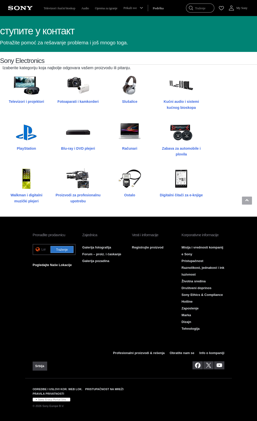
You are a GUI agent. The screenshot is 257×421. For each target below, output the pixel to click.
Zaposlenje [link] (190, 308)
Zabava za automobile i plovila (181, 151)
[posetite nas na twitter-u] (208, 365)
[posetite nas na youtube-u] (219, 365)
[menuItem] (158, 8)
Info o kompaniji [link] (211, 353)
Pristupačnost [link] (192, 261)
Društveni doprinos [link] (196, 288)
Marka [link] (186, 315)
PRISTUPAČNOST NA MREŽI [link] (104, 389)
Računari (129, 148)
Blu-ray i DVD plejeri (78, 148)
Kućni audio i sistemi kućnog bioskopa (181, 104)
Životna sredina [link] (193, 281)
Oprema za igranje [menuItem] (106, 8)
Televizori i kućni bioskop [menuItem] (59, 8)
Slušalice (129, 102)
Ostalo (129, 195)
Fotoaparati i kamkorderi (78, 102)
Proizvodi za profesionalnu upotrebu (77, 198)
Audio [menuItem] (85, 8)
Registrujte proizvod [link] (148, 247)
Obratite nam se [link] (182, 353)
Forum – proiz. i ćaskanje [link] (101, 254)
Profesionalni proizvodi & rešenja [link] (139, 353)
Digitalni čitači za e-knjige (181, 195)
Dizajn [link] (186, 322)
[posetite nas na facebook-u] (197, 365)
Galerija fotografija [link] (96, 247)
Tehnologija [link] (190, 328)
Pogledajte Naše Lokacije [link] (52, 265)
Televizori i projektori (26, 102)
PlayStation (26, 148)
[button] (247, 201)
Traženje (62, 249)
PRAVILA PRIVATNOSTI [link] (48, 393)
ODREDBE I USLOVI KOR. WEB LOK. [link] (58, 389)
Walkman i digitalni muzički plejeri (26, 198)
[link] (40, 366)
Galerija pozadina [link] (95, 261)
